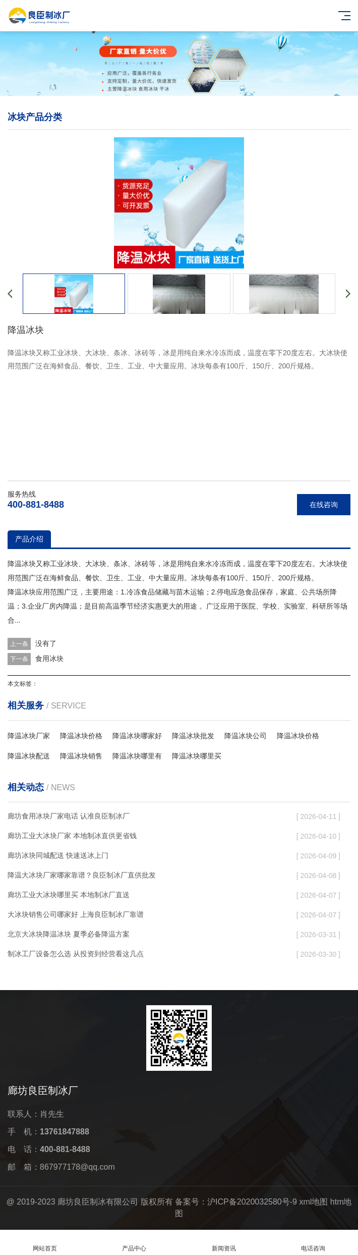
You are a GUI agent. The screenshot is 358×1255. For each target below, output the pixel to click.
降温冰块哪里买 (196, 756)
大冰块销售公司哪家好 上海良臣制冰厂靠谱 (76, 914)
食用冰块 (49, 658)
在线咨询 (324, 505)
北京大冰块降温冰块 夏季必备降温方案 (69, 934)
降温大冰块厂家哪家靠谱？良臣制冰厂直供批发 (82, 875)
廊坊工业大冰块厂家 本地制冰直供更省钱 (72, 836)
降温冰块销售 (81, 756)
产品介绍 (29, 539)
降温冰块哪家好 (137, 736)
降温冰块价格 (81, 736)
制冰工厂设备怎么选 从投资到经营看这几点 (76, 954)
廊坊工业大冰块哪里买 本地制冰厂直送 (69, 895)
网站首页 (45, 1242)
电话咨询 (314, 1242)
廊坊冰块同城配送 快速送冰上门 (58, 855)
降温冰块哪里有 (137, 756)
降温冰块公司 (245, 736)
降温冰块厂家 (29, 736)
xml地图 (313, 1201)
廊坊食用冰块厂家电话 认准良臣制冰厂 (69, 816)
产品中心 (135, 1242)
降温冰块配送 (29, 756)
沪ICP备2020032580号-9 (252, 1201)
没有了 (45, 643)
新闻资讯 (224, 1242)
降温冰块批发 (193, 736)
